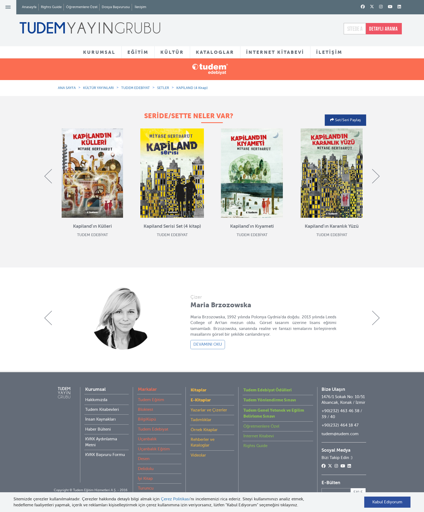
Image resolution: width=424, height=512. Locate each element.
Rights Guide (51, 7)
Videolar (198, 455)
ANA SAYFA (67, 88)
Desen (144, 459)
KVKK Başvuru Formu (105, 454)
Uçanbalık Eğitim (154, 449)
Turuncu (146, 488)
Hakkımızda (96, 400)
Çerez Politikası (175, 499)
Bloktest (145, 409)
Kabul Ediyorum (387, 502)
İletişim (140, 7)
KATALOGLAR (215, 52)
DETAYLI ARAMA (383, 29)
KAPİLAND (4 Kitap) (192, 88)
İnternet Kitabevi (258, 436)
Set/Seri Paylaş (347, 120)
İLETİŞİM (329, 52)
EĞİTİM (137, 52)
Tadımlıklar (201, 420)
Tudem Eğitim (151, 400)
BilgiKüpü (147, 419)
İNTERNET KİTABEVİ (275, 52)
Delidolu (146, 469)
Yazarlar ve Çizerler (209, 410)
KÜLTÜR (172, 52)
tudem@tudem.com (340, 434)
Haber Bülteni (98, 429)
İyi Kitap (145, 478)
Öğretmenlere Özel (81, 7)
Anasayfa (29, 7)
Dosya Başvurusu (116, 7)
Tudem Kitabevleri (102, 409)
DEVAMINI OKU (207, 344)
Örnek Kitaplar (204, 430)
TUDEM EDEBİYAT (135, 88)
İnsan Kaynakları (100, 419)
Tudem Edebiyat (153, 429)
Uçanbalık (147, 439)
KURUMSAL (99, 52)
